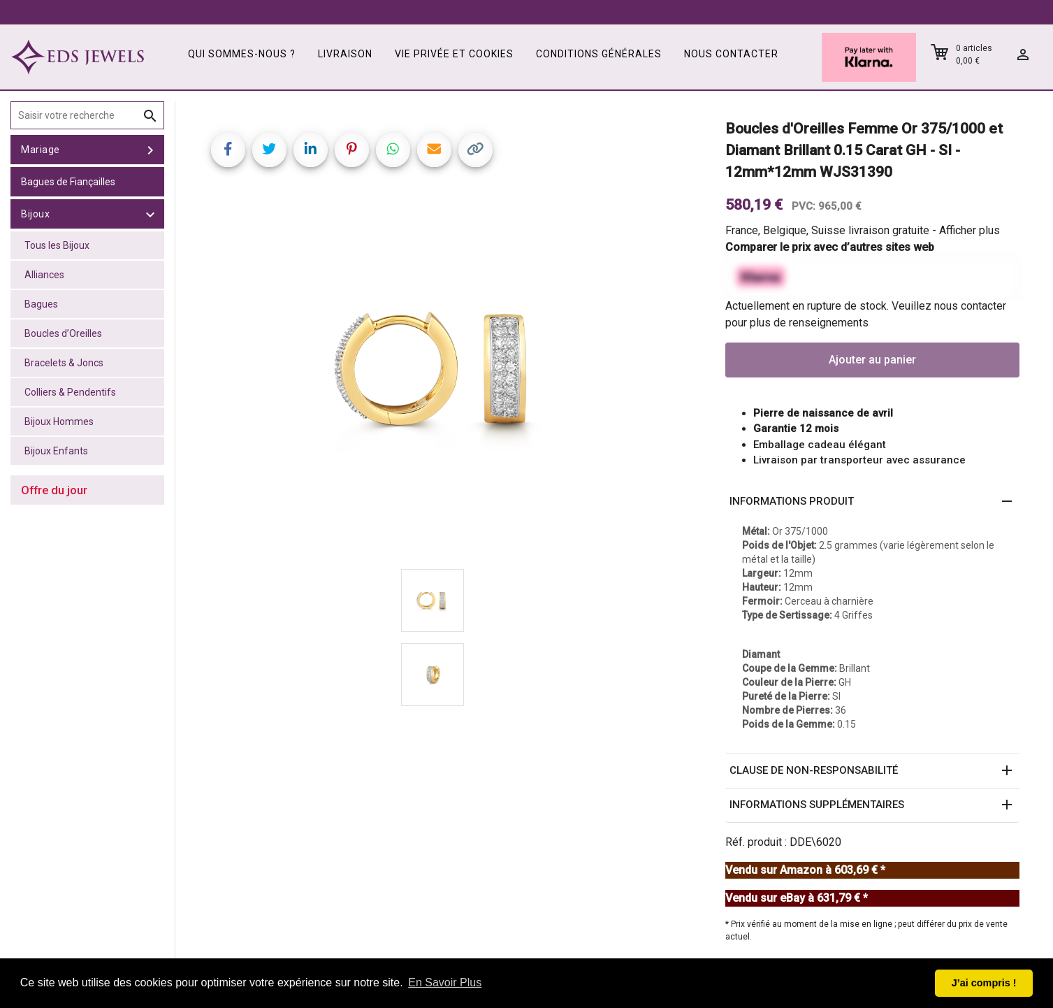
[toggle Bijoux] (150, 214)
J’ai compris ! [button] (984, 982)
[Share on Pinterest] (352, 150)
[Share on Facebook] (228, 150)
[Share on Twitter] (269, 150)
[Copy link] (475, 150)
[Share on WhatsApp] (393, 150)
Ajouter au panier (872, 359)
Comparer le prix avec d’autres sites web (829, 247)
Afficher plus (969, 230)
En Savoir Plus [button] (444, 982)
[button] (872, 502)
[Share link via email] (434, 150)
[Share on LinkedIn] (310, 150)
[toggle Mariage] (150, 150)
